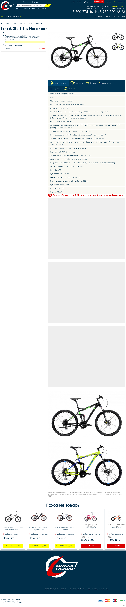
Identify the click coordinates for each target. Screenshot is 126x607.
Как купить (107, 16)
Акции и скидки (93, 589)
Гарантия (98, 16)
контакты (121, 16)
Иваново (35, 2)
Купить (91, 546)
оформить (98, 2)
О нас (82, 589)
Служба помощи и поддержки (14, 602)
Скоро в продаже (13, 546)
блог (114, 16)
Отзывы (42, 48)
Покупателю (74, 589)
